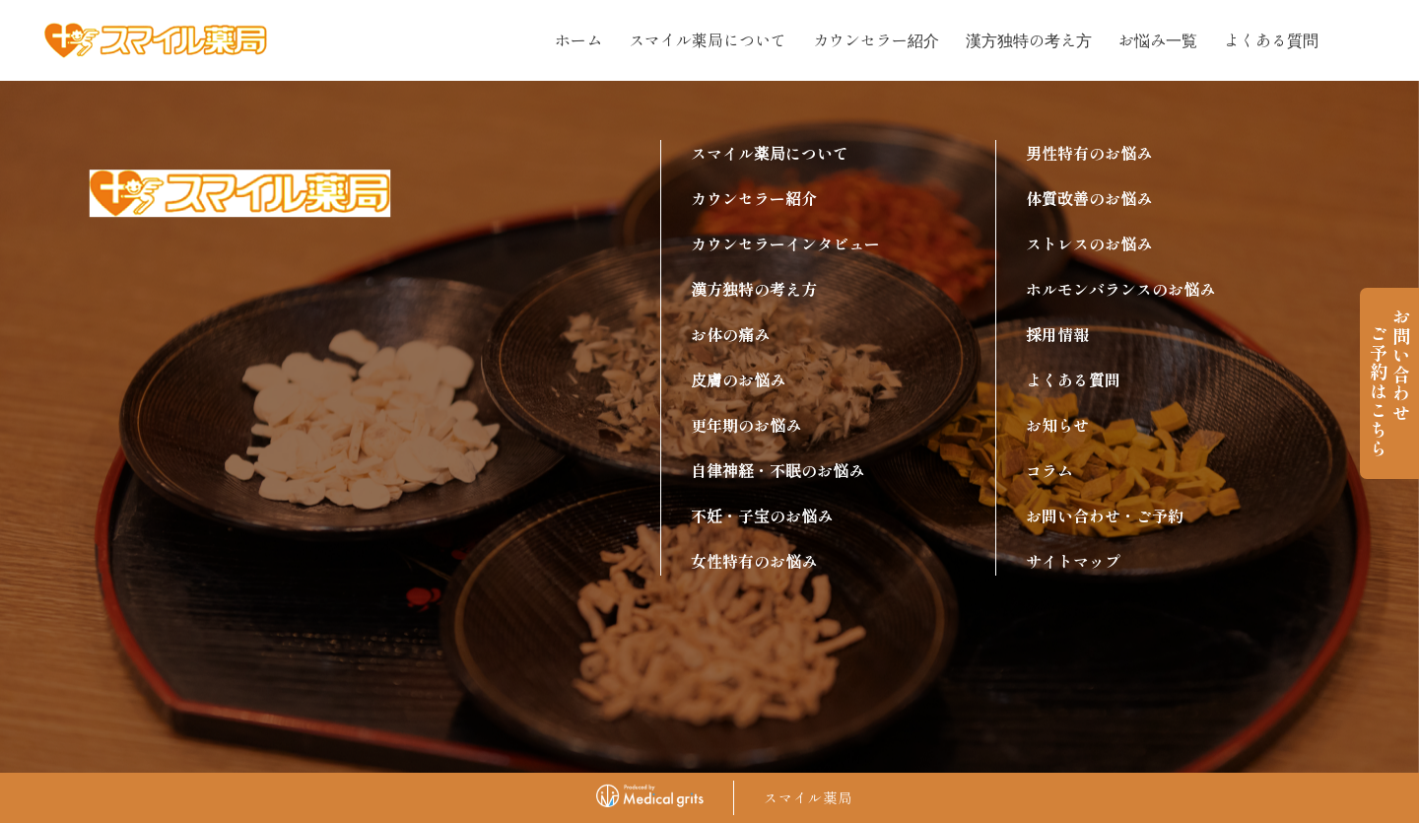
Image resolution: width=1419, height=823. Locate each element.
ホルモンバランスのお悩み (1120, 289)
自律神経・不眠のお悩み (777, 470)
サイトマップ (1073, 561)
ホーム (578, 39)
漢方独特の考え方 (1029, 39)
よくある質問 (1271, 39)
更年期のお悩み (746, 425)
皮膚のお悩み (738, 379)
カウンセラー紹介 (876, 39)
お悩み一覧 (1157, 39)
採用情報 (1057, 334)
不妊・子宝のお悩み (762, 515)
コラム (1049, 470)
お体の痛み (730, 334)
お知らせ (1057, 425)
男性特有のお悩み (1089, 153)
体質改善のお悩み (1089, 198)
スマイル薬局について (707, 39)
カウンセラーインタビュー (785, 243)
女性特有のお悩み (754, 561)
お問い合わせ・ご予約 (1104, 515)
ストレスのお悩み (1089, 243)
